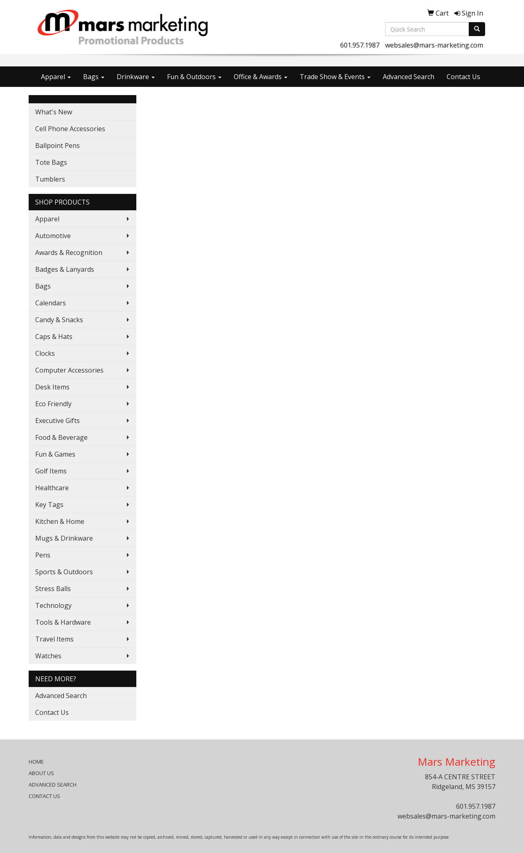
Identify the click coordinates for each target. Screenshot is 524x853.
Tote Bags (51, 162)
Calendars (50, 302)
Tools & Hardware (63, 622)
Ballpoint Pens (57, 145)
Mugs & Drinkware (64, 538)
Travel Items (54, 639)
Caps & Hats (53, 336)
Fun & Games (55, 454)
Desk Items (52, 386)
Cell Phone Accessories (70, 128)
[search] (477, 29)
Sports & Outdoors (64, 571)
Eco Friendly (53, 403)
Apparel (56, 76)
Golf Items (51, 470)
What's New (53, 111)
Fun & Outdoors (194, 76)
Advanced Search (408, 76)
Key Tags (49, 504)
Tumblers (50, 179)
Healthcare (52, 487)
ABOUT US (41, 773)
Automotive (53, 235)
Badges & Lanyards (64, 269)
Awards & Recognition (68, 252)
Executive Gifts (57, 420)
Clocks (45, 353)
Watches (48, 655)
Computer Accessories (69, 370)
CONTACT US (44, 796)
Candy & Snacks (59, 319)
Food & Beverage (61, 437)
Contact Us (463, 76)
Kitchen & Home (59, 521)
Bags (93, 76)
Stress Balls (53, 588)
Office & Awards (260, 76)
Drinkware (136, 76)
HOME (36, 761)
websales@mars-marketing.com (434, 45)
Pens (42, 555)
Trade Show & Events (335, 76)
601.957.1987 (359, 45)
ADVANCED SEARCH (53, 784)
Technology (53, 605)
